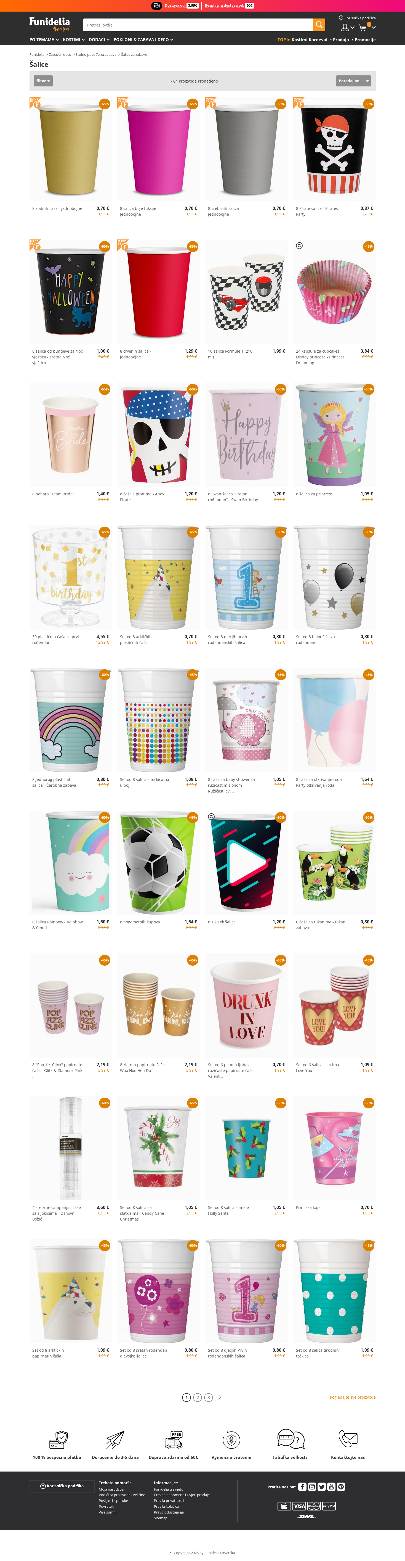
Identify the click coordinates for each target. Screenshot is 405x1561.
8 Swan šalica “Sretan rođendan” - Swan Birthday (233, 496)
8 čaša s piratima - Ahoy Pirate (142, 496)
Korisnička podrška (62, 1486)
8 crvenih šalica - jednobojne (135, 354)
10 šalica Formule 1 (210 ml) (230, 354)
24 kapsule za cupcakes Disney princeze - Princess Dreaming (320, 356)
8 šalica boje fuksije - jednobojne (139, 211)
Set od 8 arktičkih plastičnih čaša (136, 639)
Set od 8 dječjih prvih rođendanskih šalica (227, 639)
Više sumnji (108, 1512)
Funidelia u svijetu (168, 1489)
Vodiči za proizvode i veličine (122, 1494)
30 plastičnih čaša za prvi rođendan (55, 639)
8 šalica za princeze (314, 493)
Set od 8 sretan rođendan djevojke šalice (143, 1353)
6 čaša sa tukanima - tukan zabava (320, 924)
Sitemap (160, 1517)
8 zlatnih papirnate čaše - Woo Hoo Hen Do (143, 1067)
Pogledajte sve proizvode (353, 1397)
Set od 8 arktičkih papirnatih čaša (48, 1353)
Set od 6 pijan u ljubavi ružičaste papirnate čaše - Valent (232, 1070)
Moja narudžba (111, 1489)
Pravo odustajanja (169, 1512)
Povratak (106, 1506)
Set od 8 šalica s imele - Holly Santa (229, 1210)
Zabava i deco (60, 54)
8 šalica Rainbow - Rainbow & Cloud (57, 924)
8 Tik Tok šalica (222, 922)
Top (282, 39)
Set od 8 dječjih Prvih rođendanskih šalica (227, 1353)
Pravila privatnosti (169, 1500)
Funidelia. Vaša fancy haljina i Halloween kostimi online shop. (50, 24)
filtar (41, 80)
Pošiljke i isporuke (113, 1500)
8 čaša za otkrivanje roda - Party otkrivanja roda (320, 782)
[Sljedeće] (219, 1397)
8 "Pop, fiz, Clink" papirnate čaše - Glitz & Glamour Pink (57, 1070)
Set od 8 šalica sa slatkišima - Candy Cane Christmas (142, 1213)
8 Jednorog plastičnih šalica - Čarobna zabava (54, 782)
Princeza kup (308, 1207)
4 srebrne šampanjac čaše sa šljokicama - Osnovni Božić (56, 1213)
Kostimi (71, 39)
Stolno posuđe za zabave (96, 54)
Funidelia (37, 54)
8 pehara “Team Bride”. (53, 493)
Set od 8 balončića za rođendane (315, 639)
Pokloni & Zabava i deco (141, 39)
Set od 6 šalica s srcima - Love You (319, 1067)
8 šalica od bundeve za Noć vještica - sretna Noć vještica (57, 356)
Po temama (42, 39)
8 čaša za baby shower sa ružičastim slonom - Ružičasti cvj (231, 785)
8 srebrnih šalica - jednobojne (224, 211)
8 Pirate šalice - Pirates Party (317, 211)
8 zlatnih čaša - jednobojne (57, 208)
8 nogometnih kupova (140, 922)
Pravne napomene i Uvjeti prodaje (182, 1494)
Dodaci (97, 39)
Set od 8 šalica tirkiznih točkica (317, 1353)
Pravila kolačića (166, 1506)
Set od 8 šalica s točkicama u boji (144, 782)
